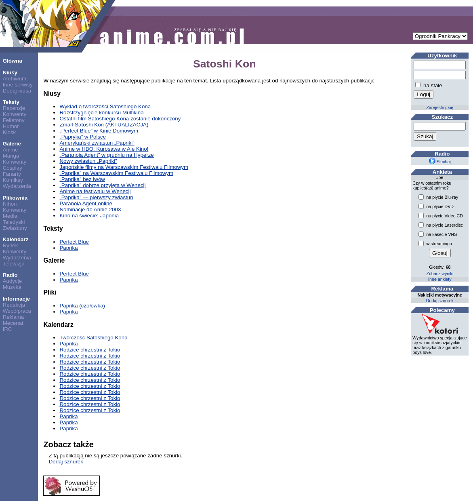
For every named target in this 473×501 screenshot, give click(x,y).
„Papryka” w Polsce (82, 137)
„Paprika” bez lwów (82, 179)
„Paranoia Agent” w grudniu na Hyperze (106, 155)
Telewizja (14, 264)
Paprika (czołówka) (82, 306)
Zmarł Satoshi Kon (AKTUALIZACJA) (103, 125)
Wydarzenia (17, 186)
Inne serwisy (18, 85)
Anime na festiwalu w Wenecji (94, 191)
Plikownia (15, 198)
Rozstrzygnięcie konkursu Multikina (101, 112)
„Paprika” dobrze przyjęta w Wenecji (102, 185)
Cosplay (12, 168)
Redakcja (14, 305)
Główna (12, 61)
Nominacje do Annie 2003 (90, 209)
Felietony (14, 120)
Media (10, 216)
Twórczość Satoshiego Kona (93, 338)
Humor (11, 126)
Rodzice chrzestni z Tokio (89, 350)
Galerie (12, 144)
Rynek (10, 245)
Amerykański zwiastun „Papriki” (96, 143)
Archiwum (15, 79)
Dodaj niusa (17, 91)
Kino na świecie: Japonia (89, 216)
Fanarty (12, 174)
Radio (10, 275)
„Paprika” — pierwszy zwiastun (96, 197)
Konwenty (15, 114)
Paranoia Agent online (85, 203)
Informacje (16, 299)
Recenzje (14, 108)
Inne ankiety (439, 279)
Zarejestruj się (439, 107)
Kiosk (9, 132)
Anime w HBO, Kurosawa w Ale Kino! (103, 149)
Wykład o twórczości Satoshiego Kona (105, 106)
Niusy (10, 72)
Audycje (12, 281)
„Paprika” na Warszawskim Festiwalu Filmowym (116, 173)
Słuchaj (440, 161)
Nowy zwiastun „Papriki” (88, 161)
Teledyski (14, 222)
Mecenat (13, 323)
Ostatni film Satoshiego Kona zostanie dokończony (120, 119)
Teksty (11, 102)
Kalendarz (16, 239)
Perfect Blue (74, 242)
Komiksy (13, 180)
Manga (11, 156)
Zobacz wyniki (439, 273)
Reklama (13, 317)
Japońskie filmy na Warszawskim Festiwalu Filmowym (123, 167)
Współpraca (17, 311)
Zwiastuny (15, 228)
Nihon (10, 204)
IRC (7, 329)
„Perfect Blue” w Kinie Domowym (98, 131)
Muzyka (12, 287)
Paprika (68, 248)
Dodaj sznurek (66, 462)
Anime (10, 150)
